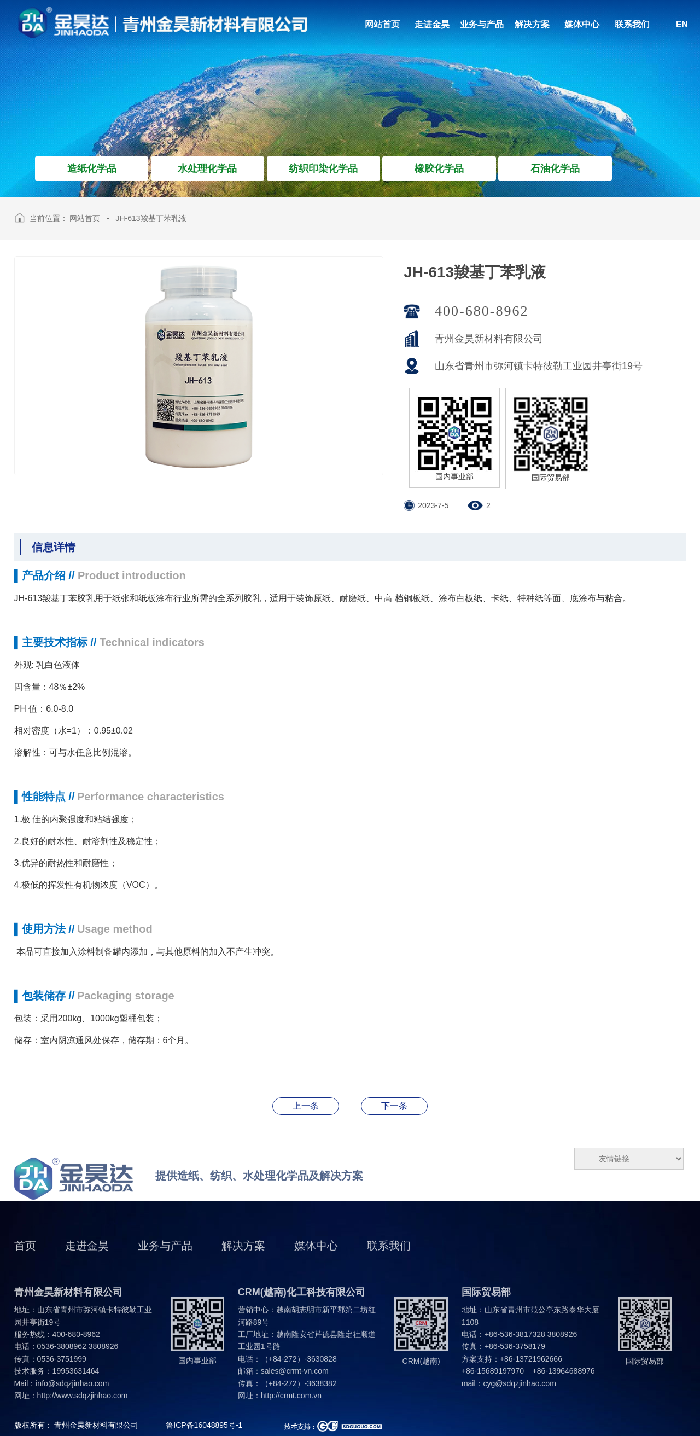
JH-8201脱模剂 (306, 1106)
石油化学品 (555, 168)
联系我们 (389, 1262)
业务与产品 (165, 1262)
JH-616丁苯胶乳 (394, 1106)
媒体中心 (316, 1262)
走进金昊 (87, 1262)
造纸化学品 (91, 168)
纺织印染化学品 (323, 168)
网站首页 (84, 218)
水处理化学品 (207, 168)
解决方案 (243, 1262)
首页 (25, 1262)
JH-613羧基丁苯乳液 (150, 218)
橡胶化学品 (439, 168)
